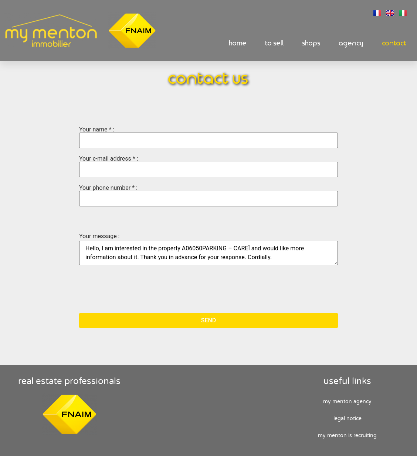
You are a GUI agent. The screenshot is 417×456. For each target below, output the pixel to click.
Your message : (99, 236)
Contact (394, 43)
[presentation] (135, 289)
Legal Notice (347, 418)
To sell (274, 43)
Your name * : (208, 137)
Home (238, 43)
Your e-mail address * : (208, 166)
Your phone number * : (208, 195)
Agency (351, 43)
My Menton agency (347, 401)
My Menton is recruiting (347, 435)
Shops (311, 43)
